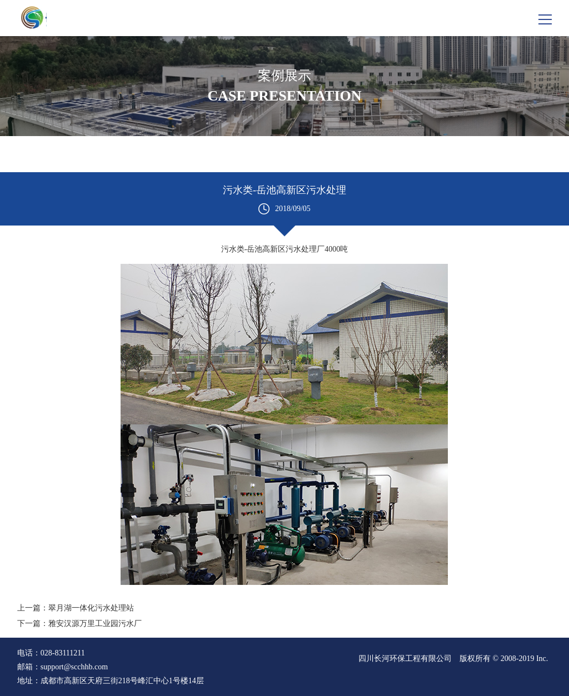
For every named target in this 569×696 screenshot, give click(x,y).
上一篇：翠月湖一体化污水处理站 (75, 608)
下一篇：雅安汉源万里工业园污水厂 (79, 623)
